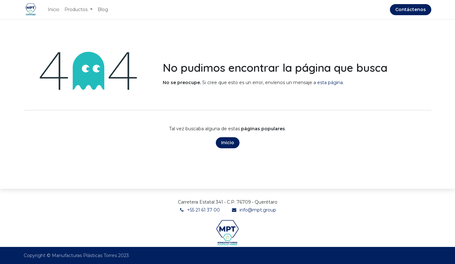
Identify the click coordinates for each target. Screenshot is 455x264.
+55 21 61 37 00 (203, 210)
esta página (330, 82)
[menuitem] (53, 9)
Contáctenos (410, 9)
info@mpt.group (258, 210)
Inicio (227, 142)
